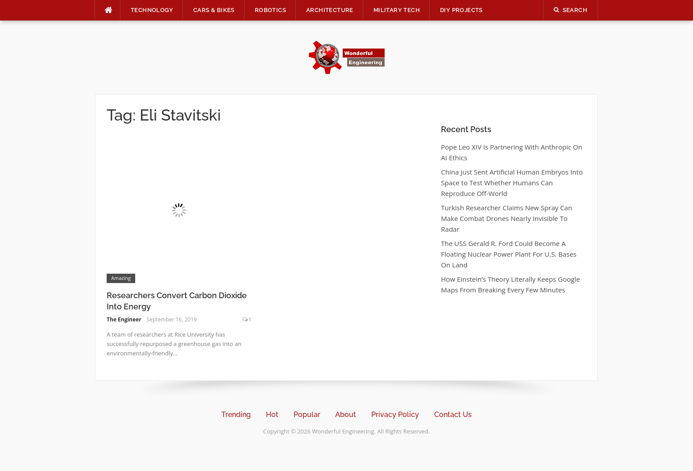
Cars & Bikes (214, 10)
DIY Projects (461, 10)
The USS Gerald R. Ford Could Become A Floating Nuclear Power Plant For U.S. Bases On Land (509, 254)
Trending (236, 414)
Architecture (329, 10)
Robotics (270, 10)
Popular (307, 414)
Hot (272, 414)
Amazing (121, 278)
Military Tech (396, 10)
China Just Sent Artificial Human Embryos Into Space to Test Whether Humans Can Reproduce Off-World (512, 182)
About (345, 414)
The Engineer (124, 319)
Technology (152, 10)
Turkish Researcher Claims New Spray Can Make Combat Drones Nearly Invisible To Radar (506, 218)
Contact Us (453, 414)
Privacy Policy (395, 414)
